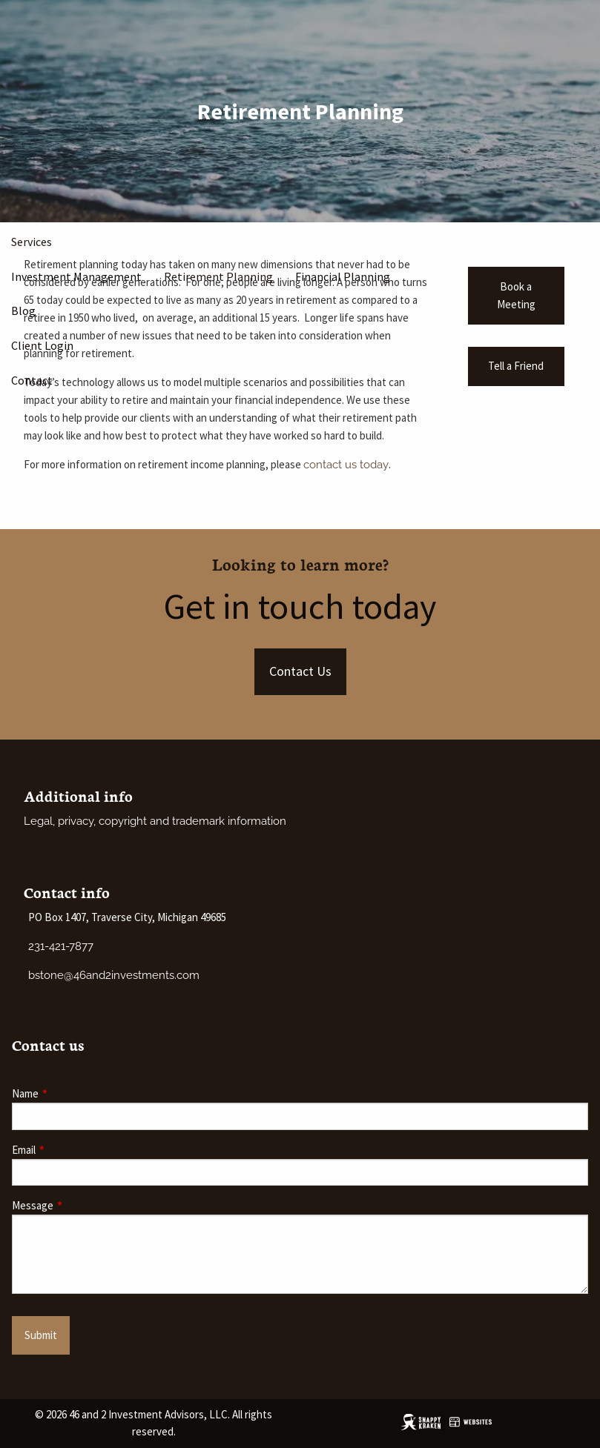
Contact (32, 380)
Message (82, 1205)
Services (31, 241)
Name (74, 1093)
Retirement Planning (218, 276)
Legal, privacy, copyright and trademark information (155, 821)
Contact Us (300, 671)
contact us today (346, 464)
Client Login (42, 345)
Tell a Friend (516, 366)
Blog (23, 310)
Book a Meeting (516, 295)
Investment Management (76, 276)
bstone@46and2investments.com (114, 975)
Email (73, 1150)
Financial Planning (342, 276)
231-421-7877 (60, 946)
